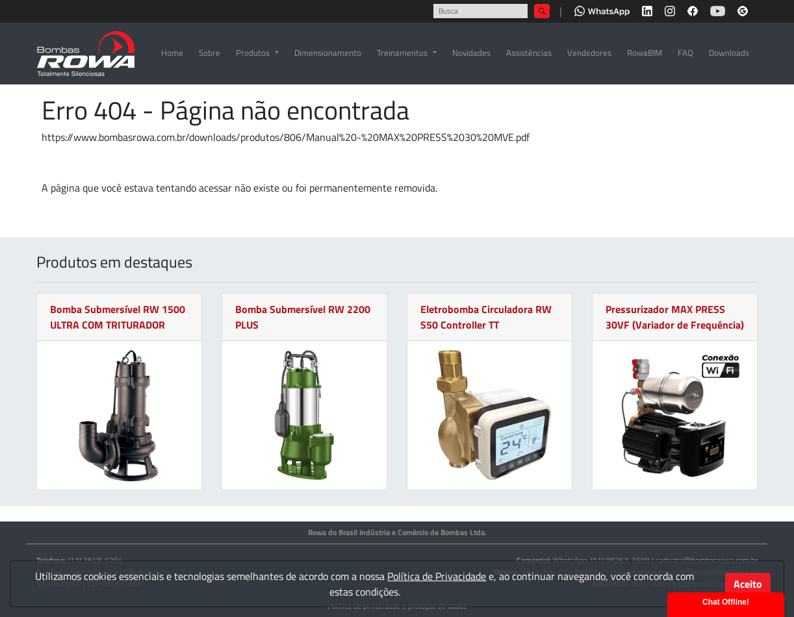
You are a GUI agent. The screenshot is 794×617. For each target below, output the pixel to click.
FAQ (685, 52)
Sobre (209, 52)
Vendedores (589, 52)
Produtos (253, 52)
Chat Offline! (725, 602)
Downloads (729, 52)
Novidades (471, 52)
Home (172, 52)
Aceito (748, 584)
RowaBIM (644, 52)
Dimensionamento (327, 52)
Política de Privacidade (436, 576)
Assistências (529, 52)
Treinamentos (402, 52)
